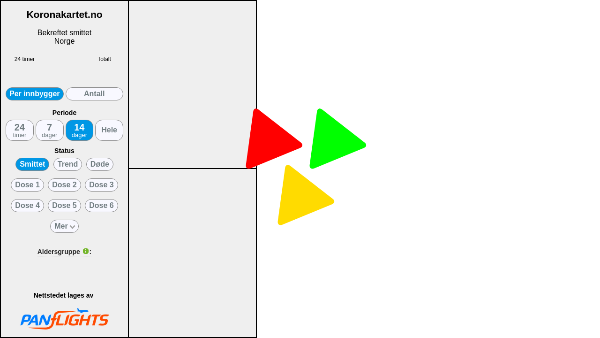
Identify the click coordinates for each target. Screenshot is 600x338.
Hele (109, 130)
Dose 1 (27, 185)
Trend (68, 164)
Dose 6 (101, 205)
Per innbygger (34, 94)
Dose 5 (64, 205)
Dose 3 (101, 185)
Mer (64, 226)
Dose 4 (27, 205)
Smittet (32, 164)
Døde (99, 164)
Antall (94, 94)
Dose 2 (64, 185)
